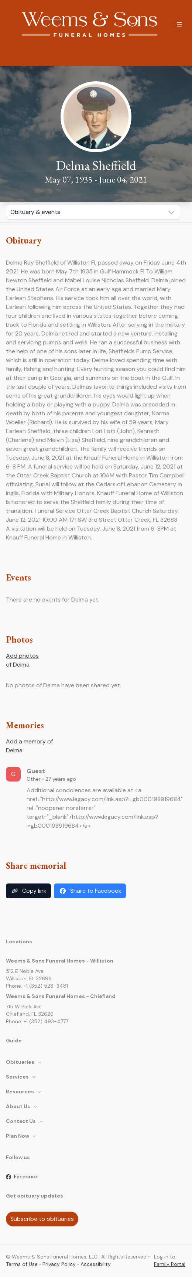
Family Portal (169, 1264)
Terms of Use (22, 1264)
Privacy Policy (59, 1264)
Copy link (28, 890)
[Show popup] (93, 212)
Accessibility (95, 1264)
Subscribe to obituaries (42, 1219)
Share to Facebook (89, 890)
